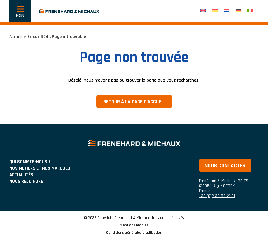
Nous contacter (225, 165)
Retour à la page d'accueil (134, 102)
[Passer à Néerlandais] (227, 11)
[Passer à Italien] (250, 11)
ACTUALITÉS (21, 175)
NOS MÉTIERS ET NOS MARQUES (39, 168)
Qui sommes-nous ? (29, 162)
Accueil (15, 36)
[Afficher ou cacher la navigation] (20, 11)
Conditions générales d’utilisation (134, 233)
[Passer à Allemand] (238, 11)
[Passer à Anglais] (203, 11)
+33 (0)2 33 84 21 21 (217, 196)
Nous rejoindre (26, 181)
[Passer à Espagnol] (215, 11)
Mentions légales (134, 225)
